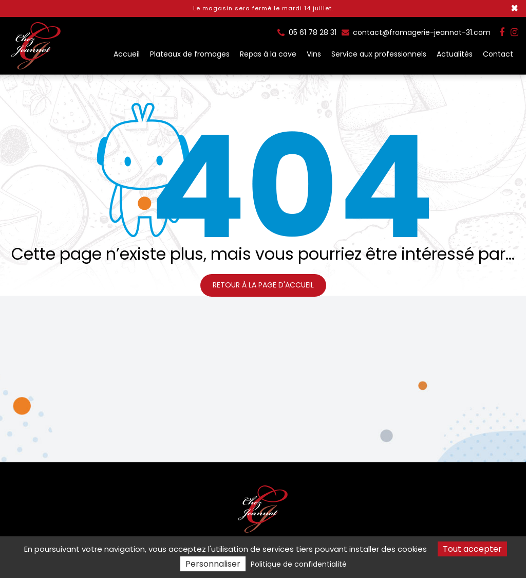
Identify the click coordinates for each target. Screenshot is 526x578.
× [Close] (514, 8)
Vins (314, 54)
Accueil (127, 54)
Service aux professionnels (378, 54)
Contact (498, 54)
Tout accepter (472, 549)
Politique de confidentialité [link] (299, 564)
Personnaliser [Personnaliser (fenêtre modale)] (212, 564)
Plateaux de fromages (190, 54)
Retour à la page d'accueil (263, 285)
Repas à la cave (268, 54)
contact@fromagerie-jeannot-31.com (416, 32)
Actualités (455, 54)
